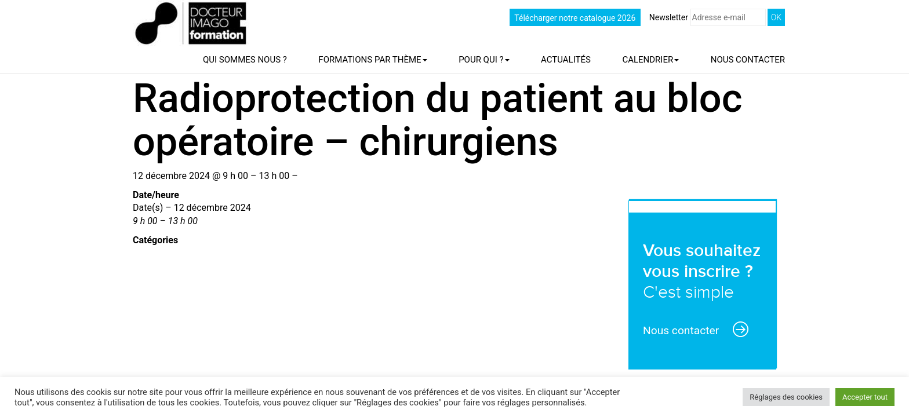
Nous (748, 59)
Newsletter (707, 17)
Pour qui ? (484, 59)
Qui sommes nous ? (245, 59)
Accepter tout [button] (865, 397)
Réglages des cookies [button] (786, 397)
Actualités (566, 59)
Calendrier (650, 59)
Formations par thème (372, 59)
